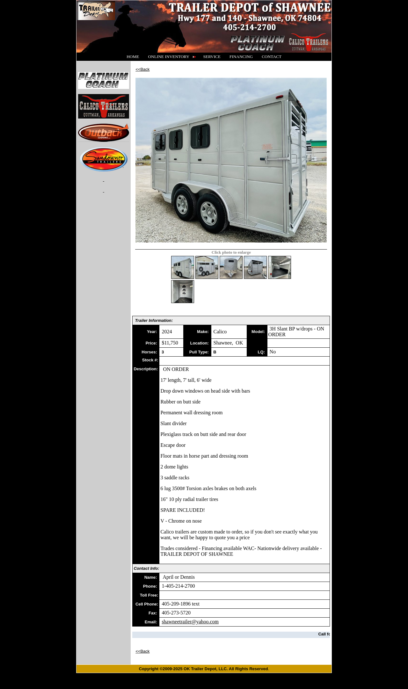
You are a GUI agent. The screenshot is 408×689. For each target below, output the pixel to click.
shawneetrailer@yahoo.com (190, 621)
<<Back (142, 69)
